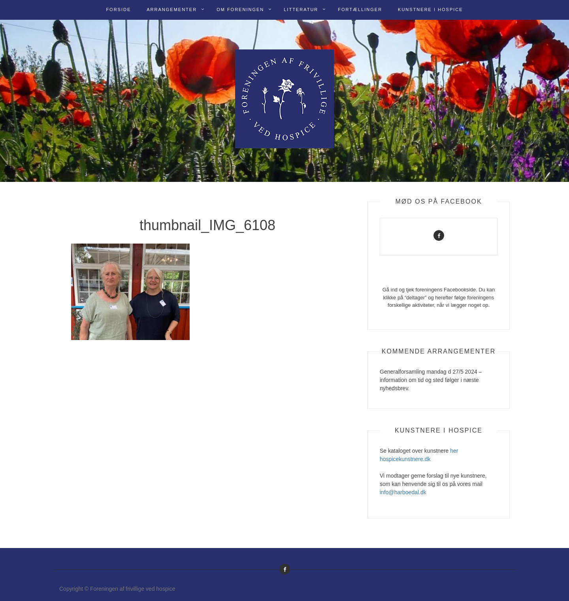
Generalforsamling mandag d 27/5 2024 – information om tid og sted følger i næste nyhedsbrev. (431, 380)
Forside (118, 9)
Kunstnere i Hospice (430, 9)
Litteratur (301, 9)
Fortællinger (360, 9)
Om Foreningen (240, 9)
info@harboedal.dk (403, 492)
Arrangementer (172, 9)
